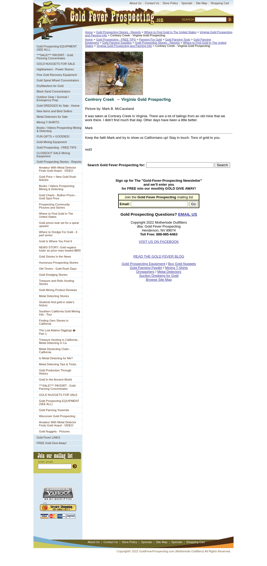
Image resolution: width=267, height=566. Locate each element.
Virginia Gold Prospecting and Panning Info (124, 45)
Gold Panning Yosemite (54, 410)
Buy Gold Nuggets (182, 264)
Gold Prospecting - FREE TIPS (56, 147)
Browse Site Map (159, 280)
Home (89, 32)
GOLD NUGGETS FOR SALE (56, 63)
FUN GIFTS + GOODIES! (53, 136)
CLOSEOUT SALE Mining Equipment (53, 154)
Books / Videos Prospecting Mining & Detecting (59, 129)
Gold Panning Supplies (117, 42)
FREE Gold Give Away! (52, 443)
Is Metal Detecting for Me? (56, 358)
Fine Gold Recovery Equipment (57, 74)
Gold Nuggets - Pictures (54, 431)
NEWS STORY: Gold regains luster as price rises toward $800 (60, 249)
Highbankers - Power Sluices (55, 69)
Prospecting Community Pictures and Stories (54, 206)
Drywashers (145, 272)
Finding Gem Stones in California (53, 322)
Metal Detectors (169, 272)
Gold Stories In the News (55, 256)
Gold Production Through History (55, 372)
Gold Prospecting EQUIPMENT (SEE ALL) (57, 48)
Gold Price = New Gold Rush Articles (57, 178)
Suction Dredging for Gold (159, 276)
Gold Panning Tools (177, 39)
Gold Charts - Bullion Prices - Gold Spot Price (57, 197)
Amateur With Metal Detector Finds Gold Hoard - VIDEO (57, 169)
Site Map (201, 3)
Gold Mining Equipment (52, 142)
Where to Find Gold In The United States (56, 215)
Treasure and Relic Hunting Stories (56, 282)
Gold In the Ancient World (55, 379)
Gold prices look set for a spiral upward (59, 224)
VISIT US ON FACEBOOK (159, 242)
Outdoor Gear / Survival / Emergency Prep (53, 98)
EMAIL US (187, 214)
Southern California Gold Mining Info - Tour (59, 313)
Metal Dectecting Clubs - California (55, 350)
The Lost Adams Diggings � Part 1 (57, 332)
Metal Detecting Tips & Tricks (57, 364)
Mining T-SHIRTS (48, 122)
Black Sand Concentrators (53, 91)
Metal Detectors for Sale (52, 116)
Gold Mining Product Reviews (58, 290)
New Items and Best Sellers (54, 111)
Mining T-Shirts (176, 268)
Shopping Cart (220, 3)
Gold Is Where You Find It (55, 241)
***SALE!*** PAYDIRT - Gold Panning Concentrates (55, 56)
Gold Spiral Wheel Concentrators (58, 80)
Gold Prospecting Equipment (143, 264)
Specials (186, 3)
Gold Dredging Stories (53, 274)
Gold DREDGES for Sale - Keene (58, 105)
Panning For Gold (150, 39)
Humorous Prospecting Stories (58, 262)
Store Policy (170, 3)
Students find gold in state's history (56, 304)
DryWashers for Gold (50, 85)
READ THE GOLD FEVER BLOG (159, 256)
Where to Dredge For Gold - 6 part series (58, 233)
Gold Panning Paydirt (146, 268)
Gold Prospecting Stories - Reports (59, 161)
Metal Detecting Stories (54, 296)
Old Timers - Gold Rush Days (58, 268)
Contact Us (152, 3)
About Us (135, 3)
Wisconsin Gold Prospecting (57, 416)
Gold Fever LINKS (48, 437)
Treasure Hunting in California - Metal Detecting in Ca (59, 341)
